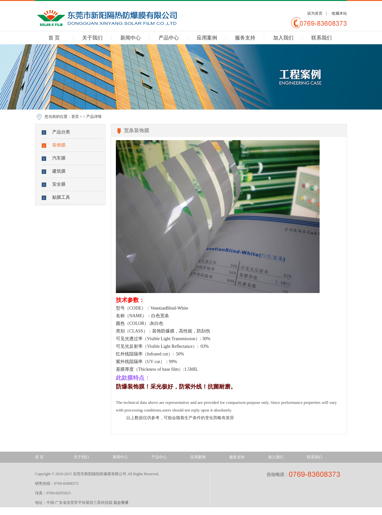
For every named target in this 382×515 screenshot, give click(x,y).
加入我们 (283, 37)
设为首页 (314, 13)
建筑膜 (59, 171)
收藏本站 (339, 13)
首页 (75, 116)
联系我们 (321, 37)
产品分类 (61, 132)
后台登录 (121, 502)
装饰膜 (59, 145)
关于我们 (92, 37)
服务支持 (245, 37)
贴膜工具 (61, 197)
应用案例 (207, 37)
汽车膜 (59, 158)
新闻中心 (130, 37)
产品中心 (169, 37)
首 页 (54, 37)
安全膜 (59, 184)
